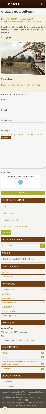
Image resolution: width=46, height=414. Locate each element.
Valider (6, 232)
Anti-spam (5, 172)
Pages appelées (9, 315)
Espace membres (9, 311)
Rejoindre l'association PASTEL (18, 259)
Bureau (23, 357)
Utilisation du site (9, 302)
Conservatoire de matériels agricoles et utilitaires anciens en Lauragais (23, 362)
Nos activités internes (17, 22)
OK (42, 245)
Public (23, 353)
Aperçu (6, 137)
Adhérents (23, 368)
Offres (5, 272)
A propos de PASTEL (11, 290)
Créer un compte (7, 226)
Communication (8, 298)
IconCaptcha (20, 187)
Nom (3, 100)
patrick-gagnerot (11, 19)
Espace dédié (8, 386)
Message (5, 130)
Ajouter (23, 193)
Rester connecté (9, 220)
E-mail (4, 110)
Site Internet (7, 120)
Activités (6, 294)
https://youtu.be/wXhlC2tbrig (29, 85)
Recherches (7, 276)
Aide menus (7, 382)
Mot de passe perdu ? (21, 226)
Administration (8, 307)
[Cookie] (5, 409)
